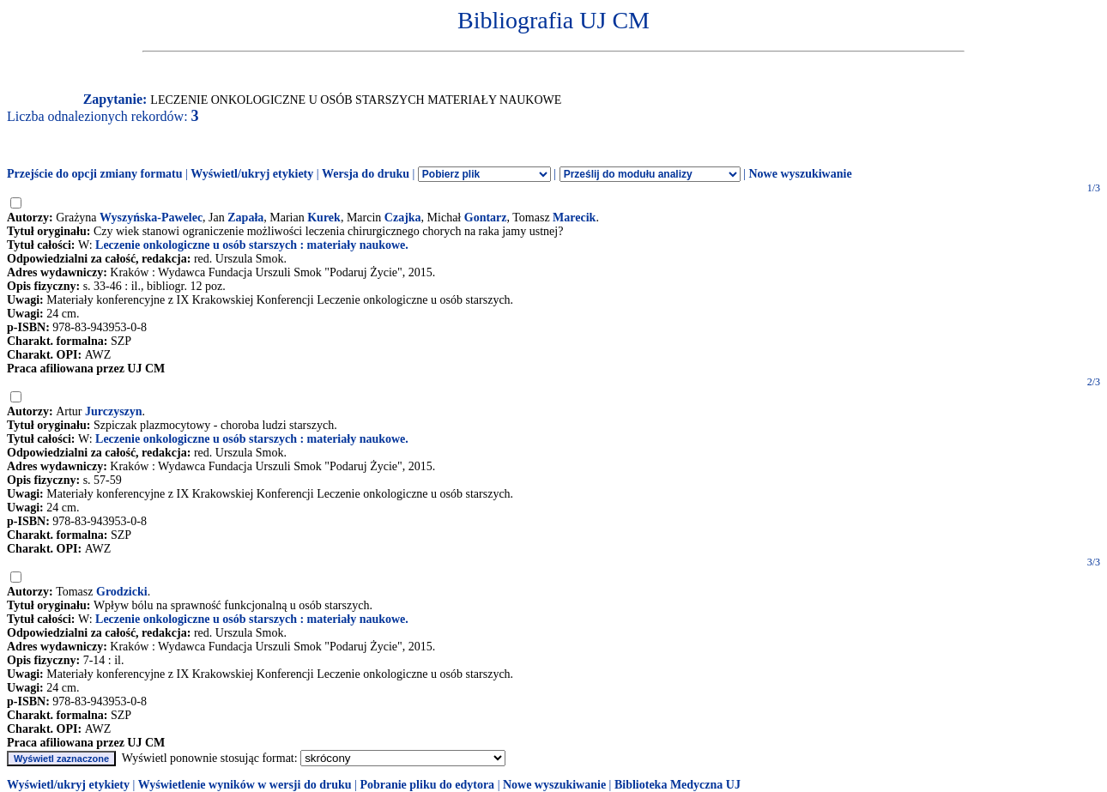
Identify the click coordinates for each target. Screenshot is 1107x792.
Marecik (574, 217)
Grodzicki (122, 591)
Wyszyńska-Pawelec (151, 217)
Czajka (402, 217)
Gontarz (485, 217)
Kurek (324, 217)
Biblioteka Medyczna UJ (677, 784)
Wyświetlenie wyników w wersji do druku (245, 784)
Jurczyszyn (113, 411)
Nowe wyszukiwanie (799, 173)
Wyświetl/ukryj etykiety (252, 173)
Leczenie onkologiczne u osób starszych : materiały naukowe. (251, 245)
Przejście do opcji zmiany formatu (95, 173)
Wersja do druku (365, 173)
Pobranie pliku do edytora (427, 784)
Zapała (245, 217)
